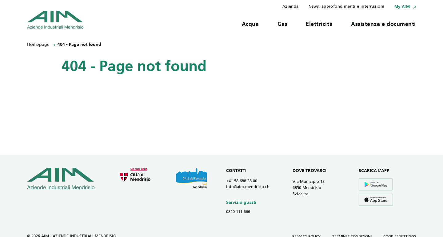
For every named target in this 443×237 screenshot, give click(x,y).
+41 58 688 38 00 (241, 181)
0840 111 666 (238, 212)
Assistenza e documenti (383, 24)
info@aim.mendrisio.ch (247, 187)
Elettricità (319, 24)
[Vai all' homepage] (55, 19)
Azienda (290, 7)
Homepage (38, 44)
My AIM (402, 7)
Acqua (250, 24)
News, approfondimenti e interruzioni (347, 7)
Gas (282, 24)
